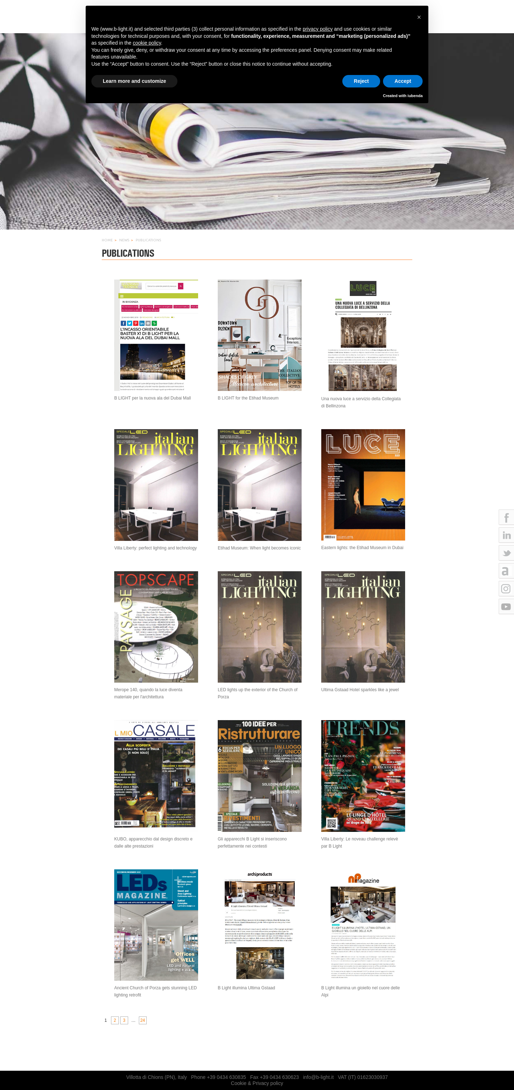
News (124, 240)
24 (142, 1020)
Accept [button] (402, 81)
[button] (419, 17)
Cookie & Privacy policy (257, 1083)
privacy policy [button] (318, 29)
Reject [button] (361, 81)
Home (107, 240)
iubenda (415, 96)
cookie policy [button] (147, 43)
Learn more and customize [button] (134, 81)
